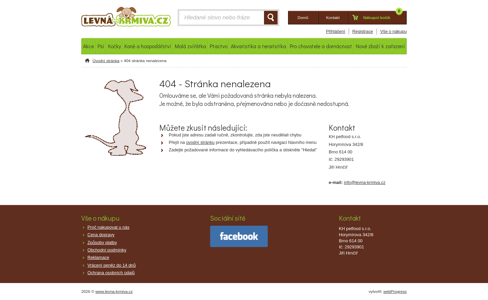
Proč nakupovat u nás (108, 227)
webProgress (395, 291)
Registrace (362, 31)
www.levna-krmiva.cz (114, 291)
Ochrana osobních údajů (111, 272)
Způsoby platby (102, 242)
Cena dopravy (101, 234)
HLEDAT (271, 17)
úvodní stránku (200, 142)
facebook (239, 236)
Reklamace (98, 257)
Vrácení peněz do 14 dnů (111, 265)
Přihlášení (335, 31)
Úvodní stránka (106, 60)
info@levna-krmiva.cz (365, 182)
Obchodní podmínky (106, 249)
